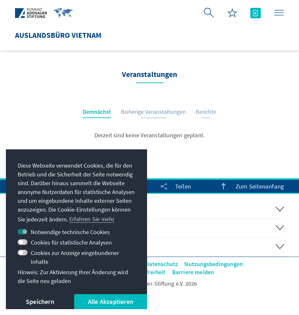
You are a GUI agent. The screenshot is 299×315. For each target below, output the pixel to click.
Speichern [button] (40, 301)
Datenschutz (161, 264)
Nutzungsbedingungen (213, 264)
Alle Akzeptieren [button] (110, 301)
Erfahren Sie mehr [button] (91, 219)
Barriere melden (193, 272)
